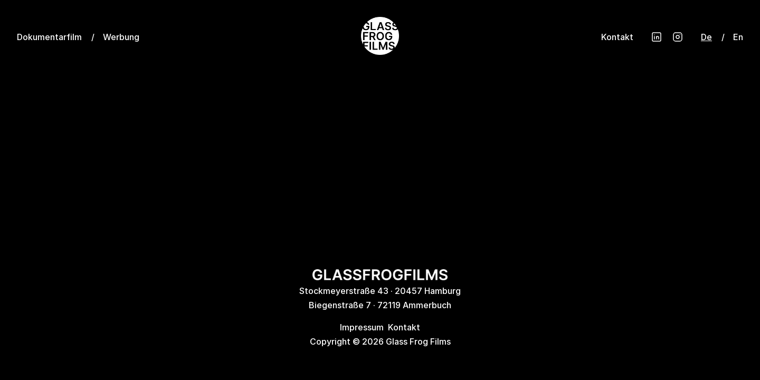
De (706, 37)
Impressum (362, 327)
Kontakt (617, 37)
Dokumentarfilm (49, 37)
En (738, 37)
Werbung (121, 37)
